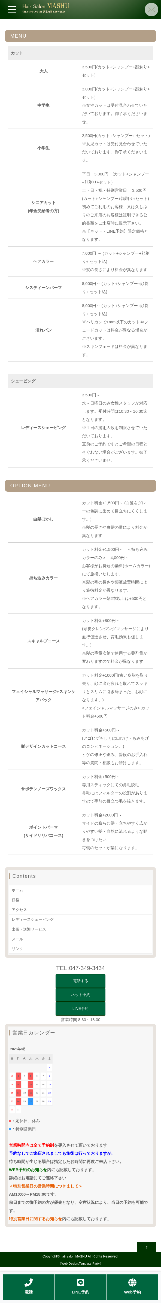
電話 (29, 1286)
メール (18, 937)
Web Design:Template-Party (80, 1267)
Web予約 (132, 1286)
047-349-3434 (87, 966)
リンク (18, 947)
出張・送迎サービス (30, 928)
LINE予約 (80, 1010)
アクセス (20, 909)
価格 (16, 899)
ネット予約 (80, 995)
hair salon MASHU (74, 1260)
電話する (80, 979)
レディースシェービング (34, 918)
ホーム (18, 890)
